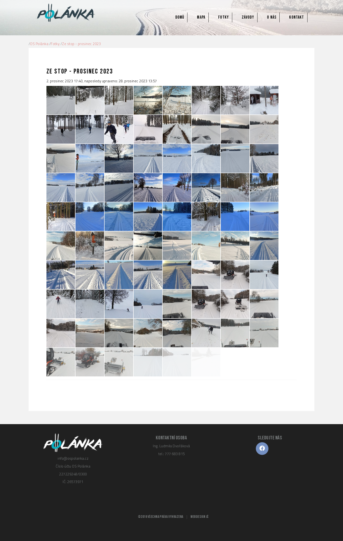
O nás (271, 17)
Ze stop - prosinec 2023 (81, 44)
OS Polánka (39, 44)
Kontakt (296, 17)
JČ (207, 517)
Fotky (223, 17)
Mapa (201, 17)
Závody (248, 17)
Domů (179, 17)
